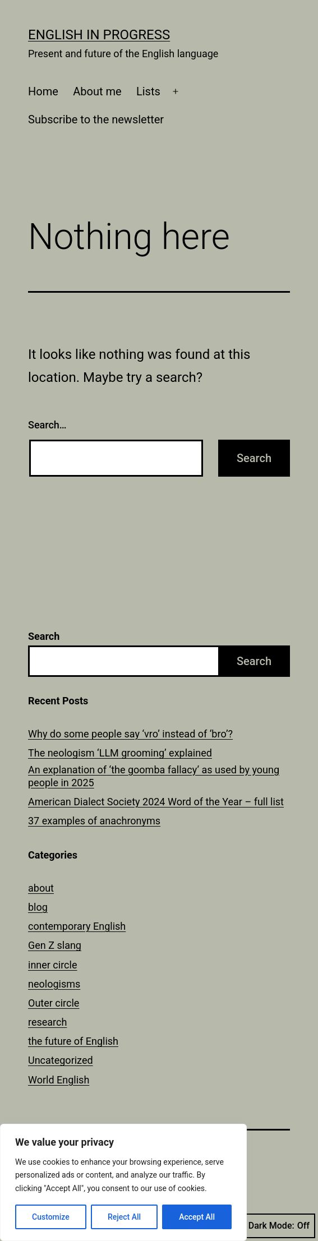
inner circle (52, 965)
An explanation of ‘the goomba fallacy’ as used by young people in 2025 (153, 776)
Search (43, 636)
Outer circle (53, 1003)
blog (38, 907)
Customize (51, 1216)
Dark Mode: (279, 1226)
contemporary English (77, 926)
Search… (47, 425)
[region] (123, 1182)
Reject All (124, 1216)
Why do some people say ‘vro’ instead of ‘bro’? (130, 734)
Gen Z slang (54, 945)
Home (43, 91)
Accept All (197, 1216)
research (47, 1022)
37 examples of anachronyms (94, 821)
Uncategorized (60, 1060)
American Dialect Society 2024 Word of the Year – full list (156, 802)
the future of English (73, 1041)
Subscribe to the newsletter (96, 119)
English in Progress (99, 35)
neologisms (54, 984)
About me (97, 91)
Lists (148, 91)
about (41, 888)
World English (58, 1080)
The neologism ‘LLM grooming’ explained (120, 753)
